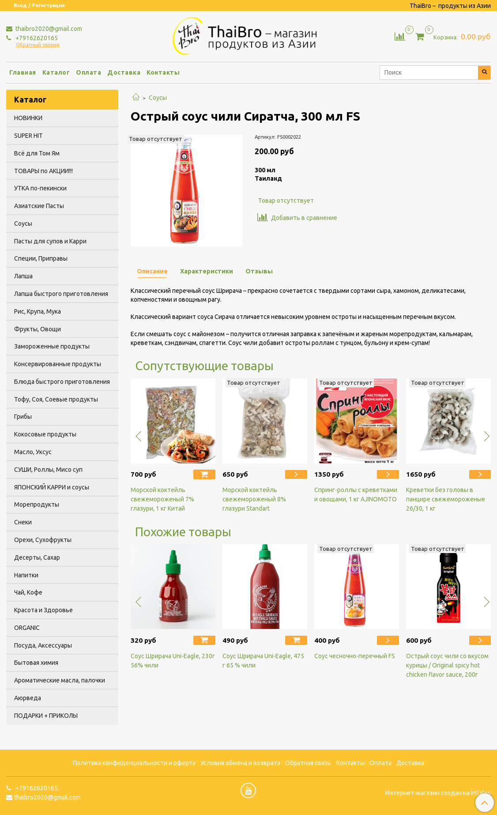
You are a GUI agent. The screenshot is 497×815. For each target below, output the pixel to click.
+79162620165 (36, 38)
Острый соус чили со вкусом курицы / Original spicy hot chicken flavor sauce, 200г (447, 665)
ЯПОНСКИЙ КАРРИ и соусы (51, 487)
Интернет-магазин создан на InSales (438, 793)
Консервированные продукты (57, 364)
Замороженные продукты (52, 346)
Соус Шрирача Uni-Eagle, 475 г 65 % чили (263, 660)
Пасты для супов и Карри (50, 241)
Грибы (23, 416)
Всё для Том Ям (37, 153)
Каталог (56, 72)
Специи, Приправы (41, 258)
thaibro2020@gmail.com (48, 28)
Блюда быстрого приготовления (62, 381)
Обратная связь (308, 762)
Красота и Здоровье (43, 610)
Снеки (23, 522)
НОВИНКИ (28, 117)
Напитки (26, 575)
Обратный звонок (38, 44)
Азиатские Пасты (39, 205)
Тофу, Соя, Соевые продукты (56, 399)
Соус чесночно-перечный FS (354, 656)
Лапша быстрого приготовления (61, 293)
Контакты (163, 72)
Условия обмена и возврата (240, 762)
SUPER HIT (28, 135)
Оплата (88, 72)
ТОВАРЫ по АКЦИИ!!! (43, 170)
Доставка (123, 72)
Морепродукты (36, 504)
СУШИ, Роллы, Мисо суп (48, 469)
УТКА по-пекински (40, 188)
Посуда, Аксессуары (43, 645)
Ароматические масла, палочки (59, 680)
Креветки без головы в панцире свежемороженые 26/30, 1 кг (445, 499)
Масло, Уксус (33, 451)
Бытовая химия (36, 662)
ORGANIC (27, 627)
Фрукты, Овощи (37, 329)
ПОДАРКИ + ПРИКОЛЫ (46, 715)
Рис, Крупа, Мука (37, 311)
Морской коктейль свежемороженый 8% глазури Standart (254, 499)
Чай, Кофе (28, 592)
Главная (22, 72)
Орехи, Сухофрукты (43, 539)
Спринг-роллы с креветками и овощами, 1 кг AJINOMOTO (355, 494)
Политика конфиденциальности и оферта (134, 762)
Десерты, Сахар (37, 557)
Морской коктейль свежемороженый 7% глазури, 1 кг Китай (162, 499)
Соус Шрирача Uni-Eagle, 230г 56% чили (173, 660)
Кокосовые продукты (45, 434)
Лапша (23, 276)
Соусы (158, 97)
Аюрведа (27, 697)
